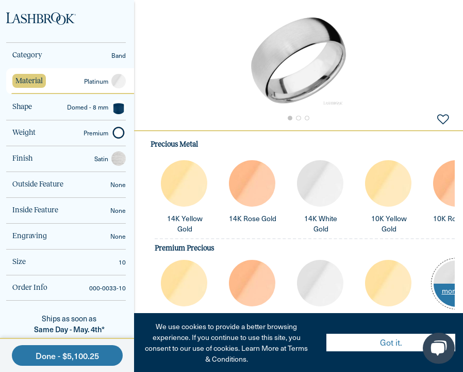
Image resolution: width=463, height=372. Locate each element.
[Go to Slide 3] (307, 118)
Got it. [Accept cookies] (391, 342)
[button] (299, 60)
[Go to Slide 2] (298, 118)
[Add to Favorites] (443, 118)
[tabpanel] (298, 251)
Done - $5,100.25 (67, 355)
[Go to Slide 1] (289, 118)
